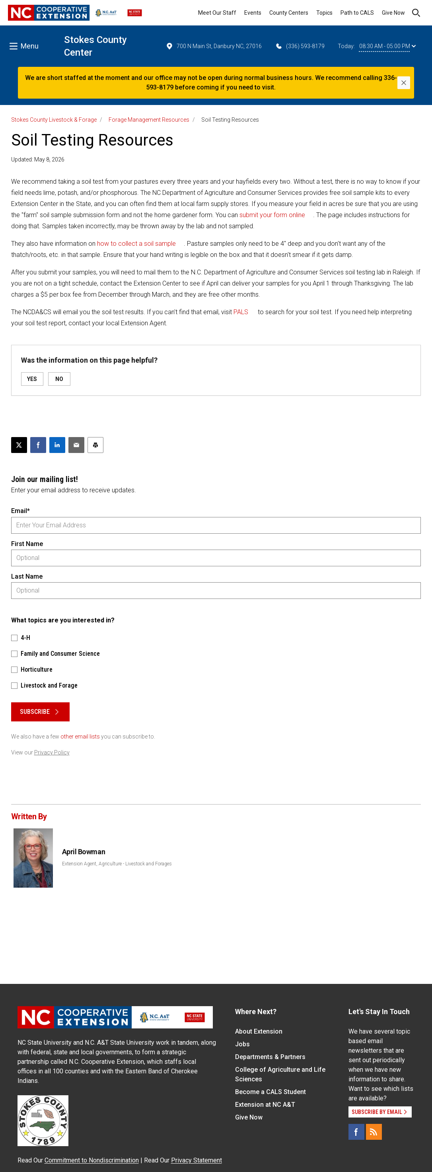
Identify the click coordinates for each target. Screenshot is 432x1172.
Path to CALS (357, 13)
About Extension (258, 1031)
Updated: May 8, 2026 (37, 159)
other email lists (80, 736)
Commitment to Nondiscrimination (92, 1160)
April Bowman (83, 851)
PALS (241, 312)
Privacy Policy (52, 752)
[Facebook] (356, 1132)
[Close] (403, 82)
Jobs (242, 1044)
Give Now (393, 13)
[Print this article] (95, 445)
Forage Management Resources (149, 120)
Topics (324, 13)
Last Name (27, 576)
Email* (20, 511)
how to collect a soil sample (136, 243)
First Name (27, 544)
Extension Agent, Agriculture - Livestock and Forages (117, 864)
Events (252, 13)
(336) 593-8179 (300, 46)
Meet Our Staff (217, 13)
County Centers (288, 13)
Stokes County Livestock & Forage (54, 120)
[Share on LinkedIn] (57, 445)
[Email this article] (76, 445)
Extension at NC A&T (265, 1104)
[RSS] (374, 1132)
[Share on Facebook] (38, 445)
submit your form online (272, 215)
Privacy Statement (196, 1160)
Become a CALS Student (270, 1092)
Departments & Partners (270, 1057)
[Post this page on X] (19, 445)
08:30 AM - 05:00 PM (387, 46)
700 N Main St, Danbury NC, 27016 (213, 46)
